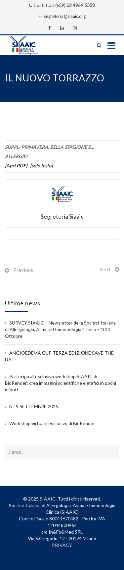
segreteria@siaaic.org (65, 16)
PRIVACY (62, 545)
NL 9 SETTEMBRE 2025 (33, 406)
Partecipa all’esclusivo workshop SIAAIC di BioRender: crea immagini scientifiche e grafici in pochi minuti (60, 382)
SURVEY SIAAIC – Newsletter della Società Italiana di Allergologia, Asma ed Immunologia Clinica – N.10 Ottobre (60, 329)
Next (105, 269)
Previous (23, 270)
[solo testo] (41, 165)
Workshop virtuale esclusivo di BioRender (52, 423)
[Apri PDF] (16, 165)
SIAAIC (48, 499)
